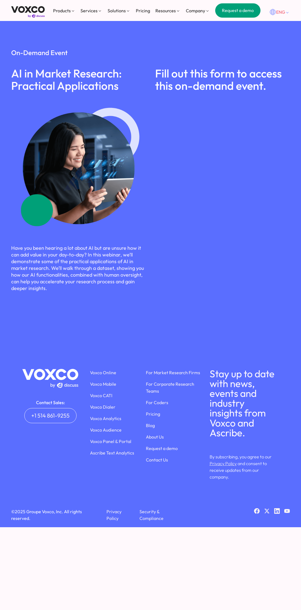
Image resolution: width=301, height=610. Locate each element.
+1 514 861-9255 (50, 415)
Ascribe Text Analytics (112, 453)
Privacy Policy (223, 463)
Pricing (143, 10)
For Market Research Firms (173, 372)
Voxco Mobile (103, 384)
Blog (150, 425)
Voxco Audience (106, 430)
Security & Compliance (151, 515)
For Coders (157, 402)
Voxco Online (103, 372)
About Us (155, 437)
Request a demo (238, 10)
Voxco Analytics (105, 418)
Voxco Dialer (102, 407)
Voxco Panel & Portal (110, 441)
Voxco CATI (101, 395)
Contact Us (157, 460)
